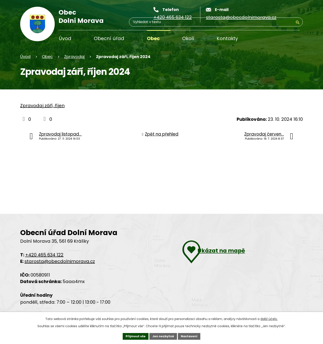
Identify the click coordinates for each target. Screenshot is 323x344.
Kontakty (227, 38)
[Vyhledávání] (278, 39)
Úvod (65, 38)
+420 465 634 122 (44, 255)
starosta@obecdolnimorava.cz (59, 261)
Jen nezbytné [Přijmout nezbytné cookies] (163, 335)
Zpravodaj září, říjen (42, 105)
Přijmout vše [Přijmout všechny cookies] (133, 335)
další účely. (269, 318)
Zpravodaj (74, 56)
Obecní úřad (109, 38)
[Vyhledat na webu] (297, 39)
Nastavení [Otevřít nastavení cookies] (191, 335)
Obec (153, 38)
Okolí (188, 38)
